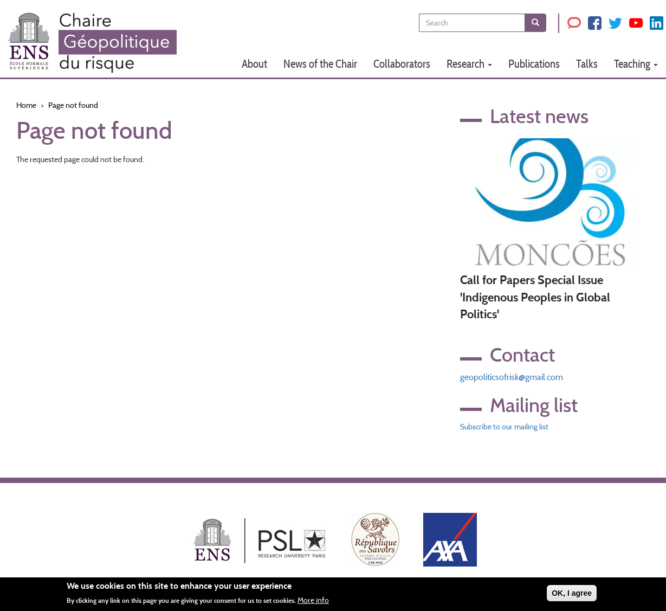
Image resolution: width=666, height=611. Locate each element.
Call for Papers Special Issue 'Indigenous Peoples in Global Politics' (535, 297)
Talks (587, 63)
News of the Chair (320, 63)
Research (469, 63)
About (254, 63)
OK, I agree (572, 594)
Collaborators (401, 63)
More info (313, 601)
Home (26, 105)
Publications (534, 63)
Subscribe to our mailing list (504, 427)
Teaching (636, 63)
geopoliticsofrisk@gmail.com (511, 377)
